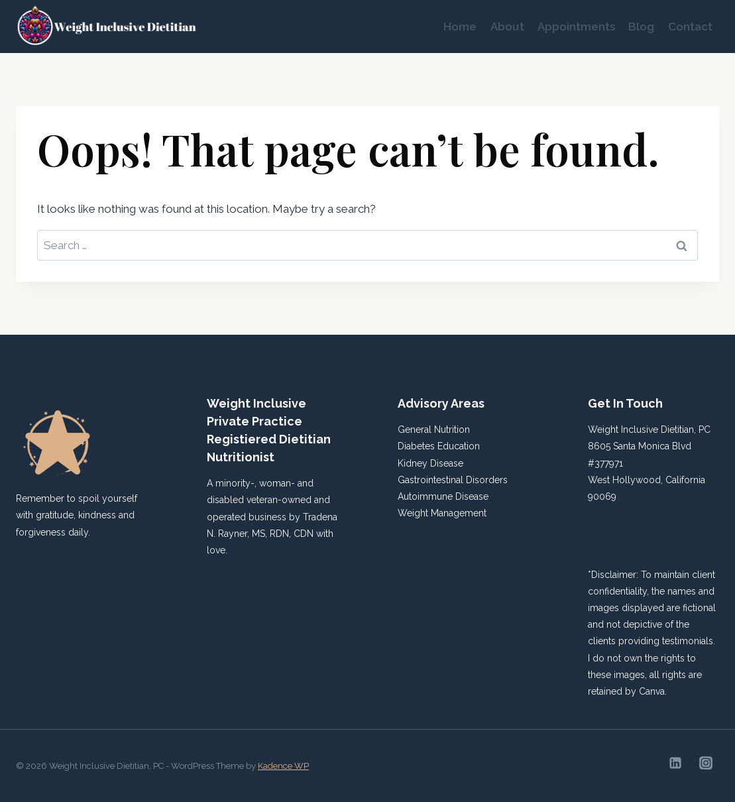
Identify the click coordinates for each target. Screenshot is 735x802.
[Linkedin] (675, 763)
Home (460, 26)
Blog (641, 26)
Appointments (576, 26)
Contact (690, 26)
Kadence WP (283, 766)
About (507, 26)
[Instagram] (706, 763)
